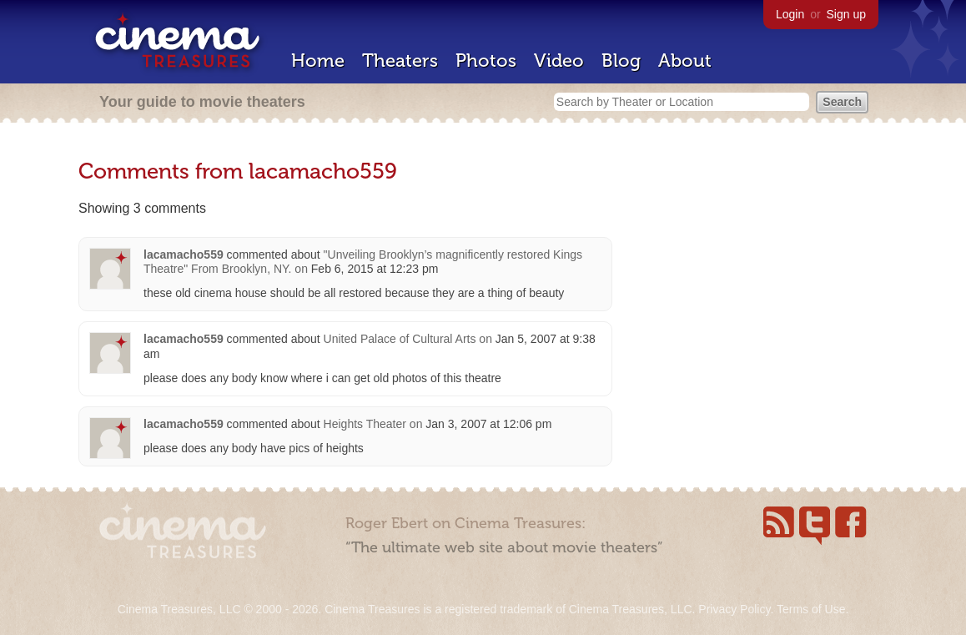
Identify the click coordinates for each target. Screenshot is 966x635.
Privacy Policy (734, 609)
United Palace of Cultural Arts (400, 338)
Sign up (846, 14)
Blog (621, 60)
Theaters (400, 60)
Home (318, 60)
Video (559, 60)
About (685, 60)
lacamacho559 (183, 254)
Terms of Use (811, 609)
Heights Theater (365, 424)
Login (790, 14)
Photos (485, 60)
